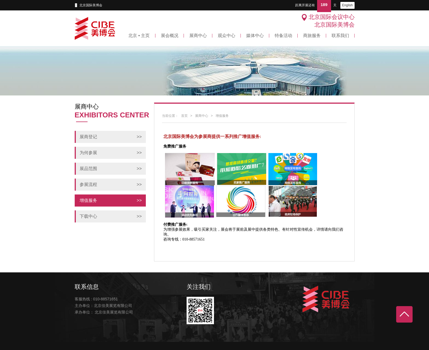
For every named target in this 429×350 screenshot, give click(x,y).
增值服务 (222, 116)
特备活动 (283, 35)
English (347, 5)
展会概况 (169, 35)
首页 (184, 116)
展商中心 (198, 35)
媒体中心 (255, 35)
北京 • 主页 (139, 35)
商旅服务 (312, 35)
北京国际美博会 (90, 5)
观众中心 (226, 35)
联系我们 (340, 35)
